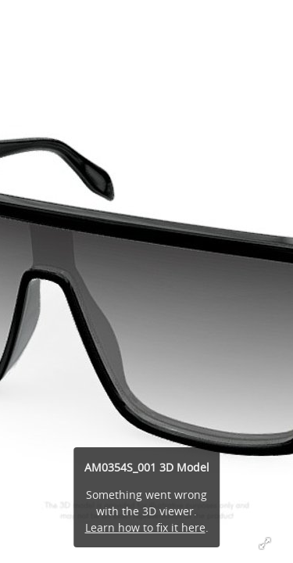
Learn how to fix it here (145, 527)
